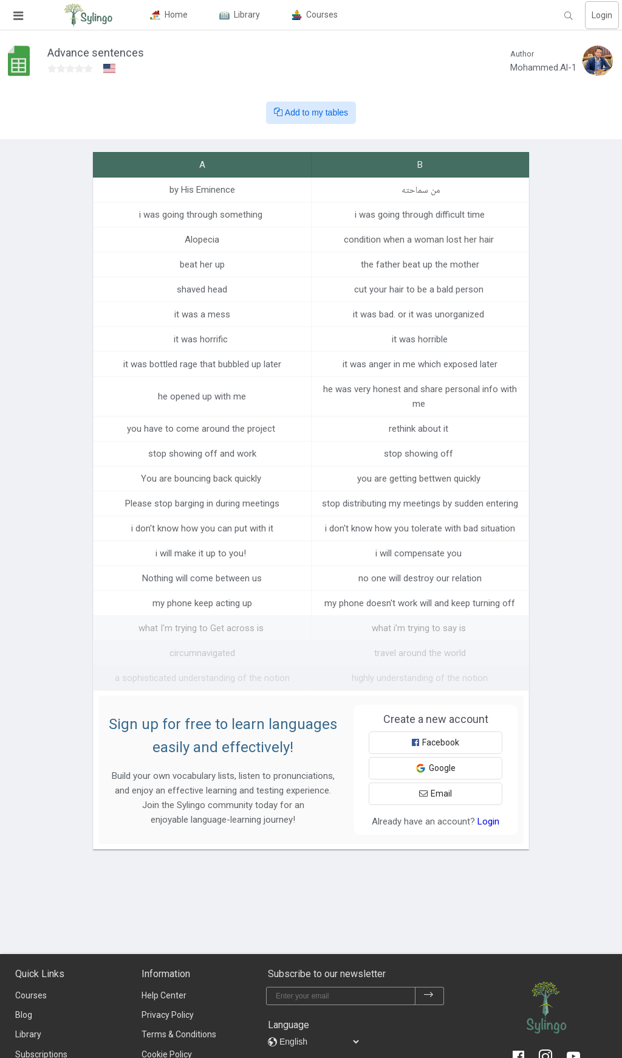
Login (602, 15)
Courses (31, 995)
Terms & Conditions (179, 1034)
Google (435, 768)
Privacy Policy (168, 1015)
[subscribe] (429, 996)
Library (28, 1034)
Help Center (164, 995)
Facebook (435, 742)
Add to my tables (311, 112)
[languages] (319, 1041)
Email (435, 793)
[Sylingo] (88, 15)
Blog (23, 1015)
